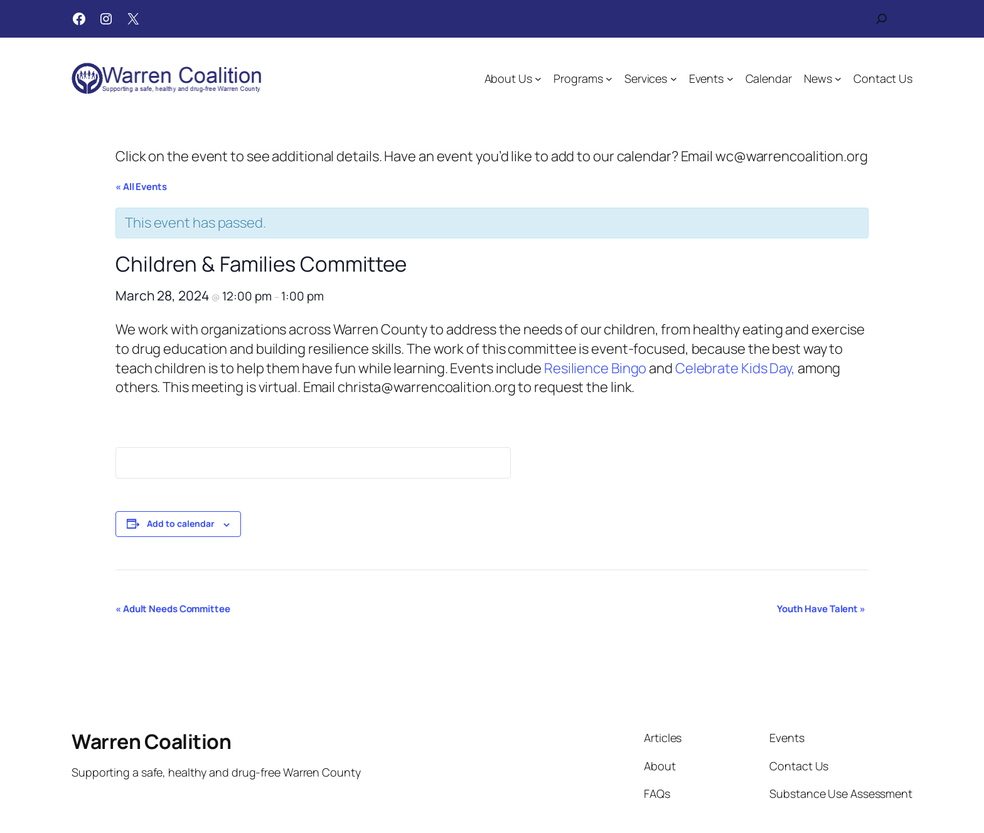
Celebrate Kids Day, (735, 368)
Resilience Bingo (595, 368)
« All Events (141, 186)
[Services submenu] (673, 78)
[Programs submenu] (609, 78)
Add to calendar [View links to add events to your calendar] (181, 523)
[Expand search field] (881, 19)
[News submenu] (838, 78)
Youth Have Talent (821, 608)
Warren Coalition (151, 741)
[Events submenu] (730, 78)
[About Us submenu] (538, 78)
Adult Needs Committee (172, 608)
